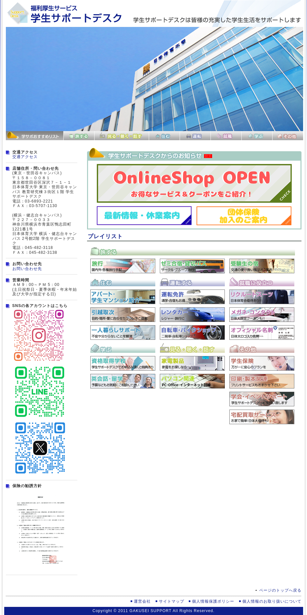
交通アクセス (25, 156)
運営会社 (142, 601)
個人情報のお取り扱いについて (271, 601)
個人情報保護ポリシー (213, 601)
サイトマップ (171, 601)
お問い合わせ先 (27, 268)
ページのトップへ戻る (280, 590)
